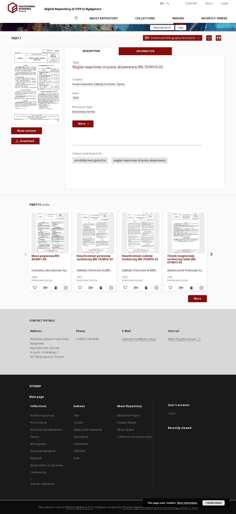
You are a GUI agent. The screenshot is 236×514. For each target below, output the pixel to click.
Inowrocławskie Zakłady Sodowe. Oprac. (98, 84)
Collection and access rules (134, 437)
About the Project (128, 415)
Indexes (178, 18)
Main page (36, 397)
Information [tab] (145, 51)
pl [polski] (168, 3)
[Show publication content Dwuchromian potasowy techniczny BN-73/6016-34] (100, 288)
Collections (145, 18)
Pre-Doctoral (38, 422)
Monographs (38, 444)
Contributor (81, 444)
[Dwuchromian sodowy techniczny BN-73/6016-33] (140, 233)
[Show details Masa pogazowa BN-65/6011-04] (65, 288)
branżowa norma (83, 112)
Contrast (191, 3)
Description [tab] (91, 51)
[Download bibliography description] (45, 288)
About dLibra (125, 430)
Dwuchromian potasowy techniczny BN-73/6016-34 (95, 257)
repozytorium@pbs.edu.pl (139, 339)
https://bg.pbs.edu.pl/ (184, 339)
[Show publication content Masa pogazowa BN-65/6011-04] (55, 288)
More (197, 298)
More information (187, 503)
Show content (26, 131)
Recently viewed (214, 18)
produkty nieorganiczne (90, 160)
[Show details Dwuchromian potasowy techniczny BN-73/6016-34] (110, 288)
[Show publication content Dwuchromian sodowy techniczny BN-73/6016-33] (146, 288)
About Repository (103, 18)
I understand (214, 502)
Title (76, 415)
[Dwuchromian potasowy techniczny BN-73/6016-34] (95, 233)
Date (76, 458)
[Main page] (76, 18)
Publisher (79, 451)
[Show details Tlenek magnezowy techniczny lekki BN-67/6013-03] (201, 288)
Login (224, 3)
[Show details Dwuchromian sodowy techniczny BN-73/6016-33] (156, 288)
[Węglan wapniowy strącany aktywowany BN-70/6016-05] (37, 86)
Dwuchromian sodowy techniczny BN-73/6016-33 (140, 257)
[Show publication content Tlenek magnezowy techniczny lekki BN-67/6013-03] (191, 288)
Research (36, 458)
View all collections (42, 484)
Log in (172, 413)
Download (24, 141)
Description (80, 437)
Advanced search (162, 27)
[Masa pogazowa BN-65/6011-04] (50, 233)
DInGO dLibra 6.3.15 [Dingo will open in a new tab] (80, 507)
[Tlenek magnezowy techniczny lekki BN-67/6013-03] (185, 233)
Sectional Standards (43, 451)
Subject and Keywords (87, 430)
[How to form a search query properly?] (180, 27)
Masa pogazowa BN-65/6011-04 (46, 257)
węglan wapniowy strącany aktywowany (139, 160)
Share (209, 3)
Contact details (126, 422)
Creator (78, 422)
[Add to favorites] (209, 38)
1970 (75, 98)
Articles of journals (42, 415)
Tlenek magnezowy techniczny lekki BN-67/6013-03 (181, 259)
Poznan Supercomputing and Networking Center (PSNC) (160, 507)
